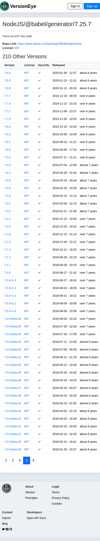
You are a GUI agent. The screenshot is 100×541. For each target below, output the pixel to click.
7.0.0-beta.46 (12, 395)
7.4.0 (7, 180)
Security (43, 65)
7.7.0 (7, 119)
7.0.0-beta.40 (12, 441)
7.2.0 (7, 226)
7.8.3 (7, 80)
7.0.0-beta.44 (12, 411)
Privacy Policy (60, 498)
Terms (56, 492)
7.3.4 (7, 188)
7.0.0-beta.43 (12, 418)
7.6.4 (7, 126)
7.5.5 (7, 157)
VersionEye (23, 6)
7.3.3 (7, 195)
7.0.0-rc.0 (10, 311)
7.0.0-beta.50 (12, 364)
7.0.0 (7, 272)
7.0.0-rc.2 (10, 295)
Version (9, 65)
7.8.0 (7, 88)
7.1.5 (7, 242)
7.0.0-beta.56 (12, 318)
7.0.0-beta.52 (12, 349)
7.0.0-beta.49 (12, 372)
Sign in (75, 6)
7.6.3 (7, 134)
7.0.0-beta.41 (12, 434)
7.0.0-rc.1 (10, 303)
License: (8, 48)
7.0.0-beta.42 (12, 426)
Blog (5, 523)
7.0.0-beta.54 (12, 334)
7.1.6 (7, 234)
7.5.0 (7, 165)
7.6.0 (7, 149)
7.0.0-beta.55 (12, 326)
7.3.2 (7, 203)
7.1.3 (7, 249)
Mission (30, 492)
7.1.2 (7, 257)
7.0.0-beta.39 (12, 449)
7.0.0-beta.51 (12, 357)
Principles (31, 498)
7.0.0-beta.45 (12, 403)
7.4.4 (7, 172)
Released (58, 65)
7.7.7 (7, 95)
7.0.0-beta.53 (12, 341)
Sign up (91, 6)
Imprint (6, 518)
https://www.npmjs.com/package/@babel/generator (50, 43)
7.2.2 (7, 218)
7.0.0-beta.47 (12, 388)
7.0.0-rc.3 (10, 288)
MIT (17, 48)
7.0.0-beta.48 (12, 380)
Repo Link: (9, 43)
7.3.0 (7, 211)
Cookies (57, 503)
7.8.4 (7, 72)
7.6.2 (7, 142)
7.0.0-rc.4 (10, 280)
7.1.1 (7, 265)
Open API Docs (36, 518)
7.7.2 (7, 111)
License (29, 65)
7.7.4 (7, 103)
